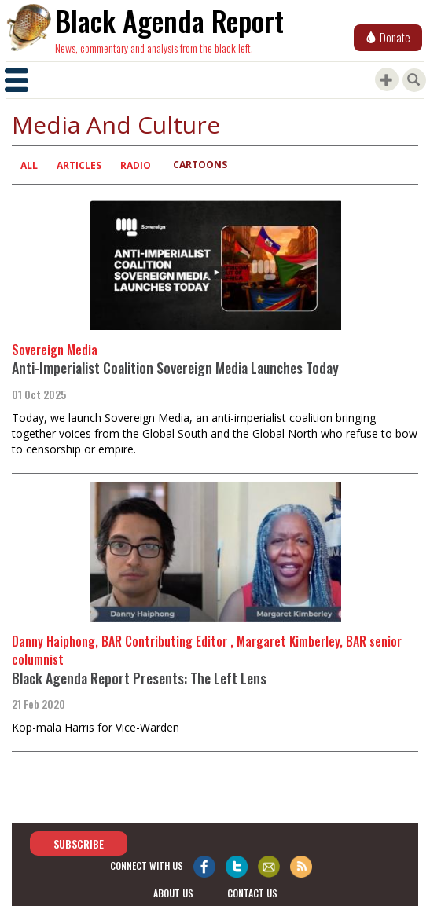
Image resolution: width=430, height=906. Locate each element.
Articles (79, 165)
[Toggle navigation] (16, 80)
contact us (252, 893)
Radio (135, 165)
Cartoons (200, 164)
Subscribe (78, 843)
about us (173, 893)
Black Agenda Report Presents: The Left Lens (139, 678)
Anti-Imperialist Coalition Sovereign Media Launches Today (175, 368)
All (29, 165)
